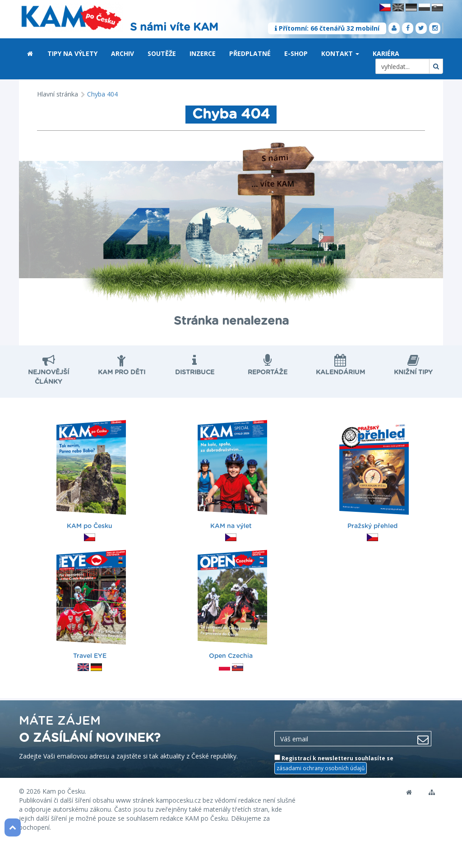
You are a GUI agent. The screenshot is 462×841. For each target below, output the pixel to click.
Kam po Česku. (64, 791)
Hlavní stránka (57, 94)
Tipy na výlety (72, 53)
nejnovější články (49, 372)
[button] (357, 54)
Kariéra (386, 53)
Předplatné (250, 53)
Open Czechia (233, 605)
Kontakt (340, 53)
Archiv (122, 53)
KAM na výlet (233, 476)
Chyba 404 (102, 94)
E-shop (296, 53)
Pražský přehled (374, 476)
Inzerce (202, 53)
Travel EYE (91, 605)
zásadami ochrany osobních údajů (321, 768)
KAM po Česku (91, 476)
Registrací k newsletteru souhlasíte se (333, 764)
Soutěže (162, 53)
